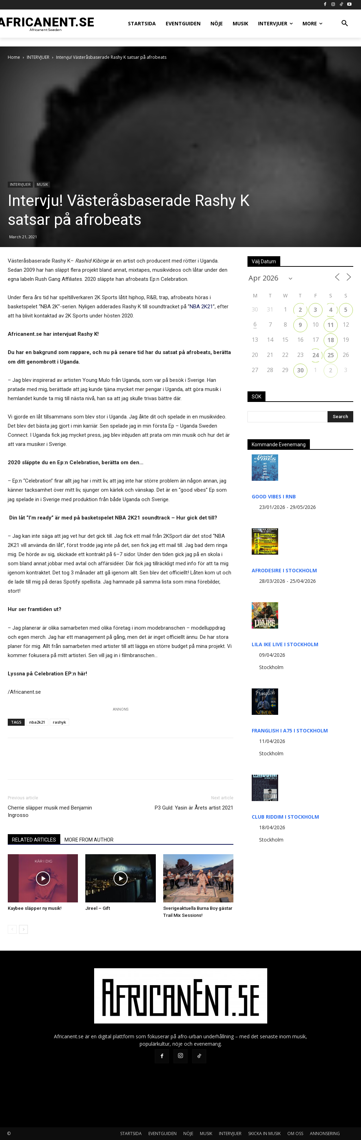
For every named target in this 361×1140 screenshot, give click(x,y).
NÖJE (188, 1133)
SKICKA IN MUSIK (264, 1133)
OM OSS (295, 1133)
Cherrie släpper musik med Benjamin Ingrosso (50, 811)
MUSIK (42, 184)
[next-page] (23, 929)
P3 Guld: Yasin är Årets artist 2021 (194, 808)
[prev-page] (12, 929)
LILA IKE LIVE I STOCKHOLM (285, 644)
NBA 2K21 (201, 306)
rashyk (59, 722)
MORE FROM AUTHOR (89, 840)
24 (315, 355)
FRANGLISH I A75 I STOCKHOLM (290, 730)
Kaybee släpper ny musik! (35, 908)
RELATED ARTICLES (34, 840)
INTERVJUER (38, 57)
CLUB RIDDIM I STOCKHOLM (285, 816)
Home (14, 57)
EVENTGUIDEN (162, 1133)
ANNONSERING (325, 1133)
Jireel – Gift (97, 908)
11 (331, 325)
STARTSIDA (131, 1133)
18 (331, 340)
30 (300, 370)
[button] (344, 23)
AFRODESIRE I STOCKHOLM (284, 570)
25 (331, 355)
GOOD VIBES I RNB (274, 496)
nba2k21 (37, 722)
